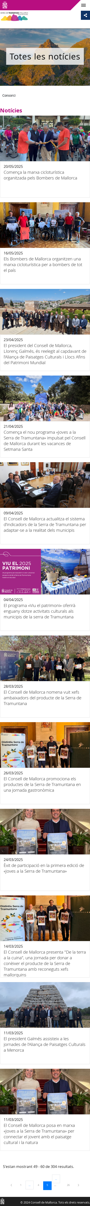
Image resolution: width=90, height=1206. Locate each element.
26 (70, 1185)
